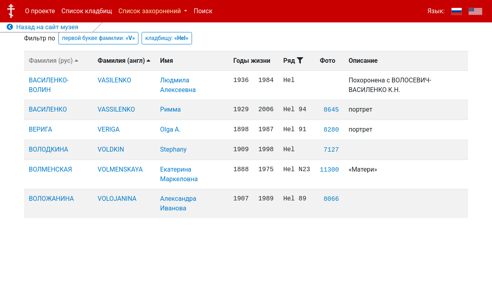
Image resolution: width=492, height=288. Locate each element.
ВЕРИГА (40, 129)
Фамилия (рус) (53, 60)
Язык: (435, 11)
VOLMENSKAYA (120, 169)
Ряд (293, 60)
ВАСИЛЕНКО (48, 109)
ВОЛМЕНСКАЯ (50, 169)
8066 (331, 199)
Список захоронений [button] (150, 11)
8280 (331, 130)
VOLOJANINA (117, 198)
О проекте (40, 11)
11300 (329, 170)
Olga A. (170, 129)
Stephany (173, 149)
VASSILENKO (116, 109)
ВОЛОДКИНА (48, 149)
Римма (170, 109)
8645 (331, 110)
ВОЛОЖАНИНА (51, 198)
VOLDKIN (111, 149)
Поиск (203, 11)
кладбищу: (166, 38)
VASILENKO (114, 80)
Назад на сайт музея (42, 27)
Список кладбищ (87, 11)
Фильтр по (39, 38)
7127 (331, 150)
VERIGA (109, 129)
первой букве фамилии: (98, 38)
